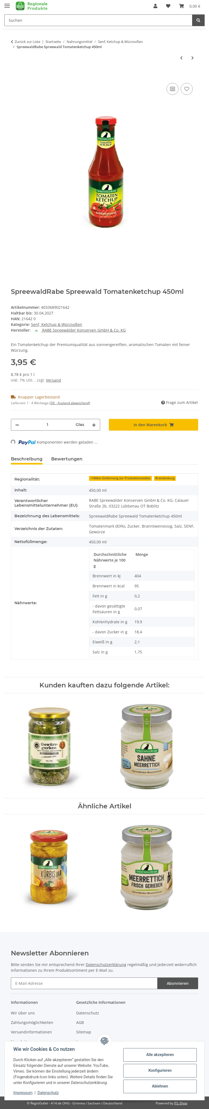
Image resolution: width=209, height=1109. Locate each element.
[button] (155, 6)
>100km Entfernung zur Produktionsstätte (120, 478)
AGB (80, 1022)
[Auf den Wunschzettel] (187, 89)
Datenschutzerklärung (106, 964)
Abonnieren (178, 983)
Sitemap (83, 1032)
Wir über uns (23, 1012)
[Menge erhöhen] (94, 424)
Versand (53, 380)
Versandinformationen (31, 1032)
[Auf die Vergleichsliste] (173, 89)
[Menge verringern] (17, 424)
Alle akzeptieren (160, 1054)
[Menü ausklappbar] (7, 3)
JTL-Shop (180, 1103)
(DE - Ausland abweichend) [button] (70, 403)
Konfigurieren (159, 1070)
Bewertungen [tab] (66, 459)
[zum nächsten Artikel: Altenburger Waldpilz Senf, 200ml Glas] (192, 58)
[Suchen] (198, 20)
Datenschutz (48, 1093)
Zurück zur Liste (27, 41)
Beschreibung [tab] (26, 459)
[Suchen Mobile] (98, 20)
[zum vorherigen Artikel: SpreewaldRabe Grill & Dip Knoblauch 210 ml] (181, 58)
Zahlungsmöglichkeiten (32, 1022)
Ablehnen (160, 1086)
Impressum (22, 1093)
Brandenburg (164, 478)
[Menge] (47, 424)
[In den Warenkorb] (15, 76)
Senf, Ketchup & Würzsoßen (56, 324)
